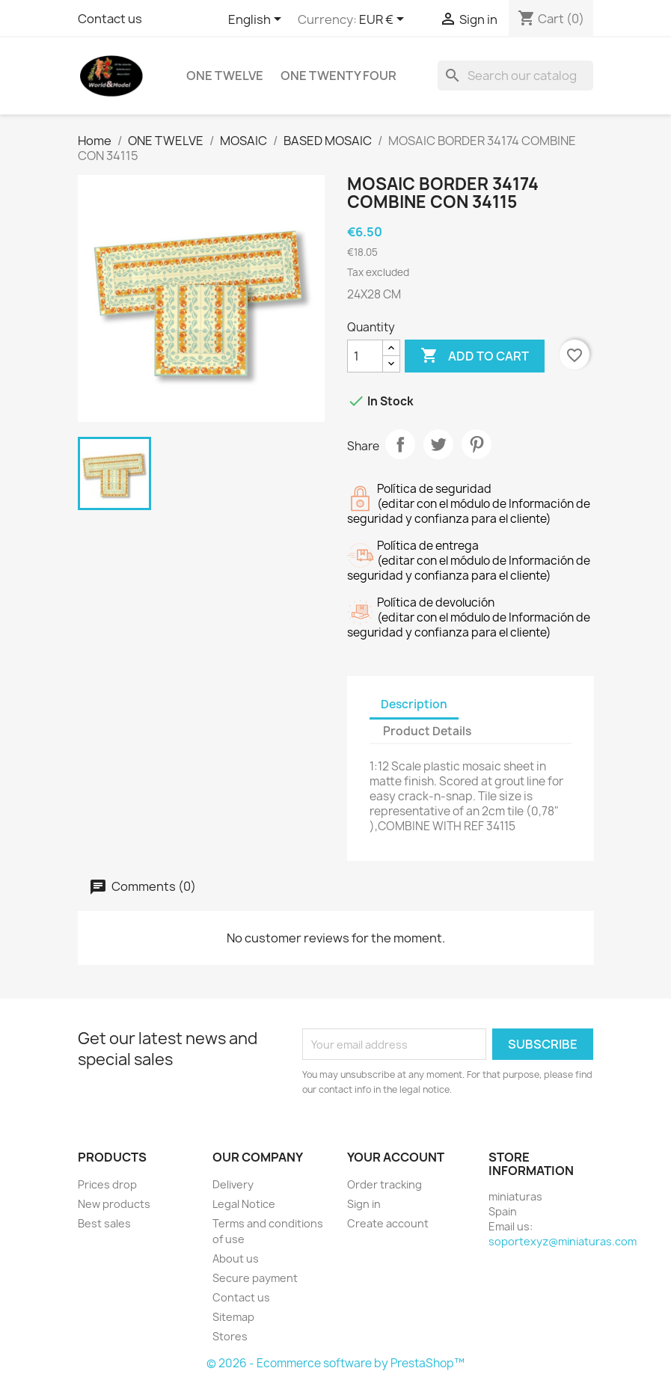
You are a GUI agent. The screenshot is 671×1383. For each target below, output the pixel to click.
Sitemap (233, 1317)
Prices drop (107, 1184)
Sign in (364, 1204)
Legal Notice (243, 1204)
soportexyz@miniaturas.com (562, 1241)
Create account (388, 1223)
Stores (230, 1336)
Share (400, 444)
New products (114, 1204)
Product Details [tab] (427, 731)
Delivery (233, 1184)
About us (235, 1258)
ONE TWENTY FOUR (338, 75)
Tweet (438, 444)
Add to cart (474, 356)
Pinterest (476, 444)
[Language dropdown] (257, 20)
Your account (395, 1157)
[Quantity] (365, 356)
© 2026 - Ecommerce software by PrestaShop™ (335, 1363)
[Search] (515, 76)
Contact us (110, 18)
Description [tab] (414, 704)
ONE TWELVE (224, 75)
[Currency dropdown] (384, 20)
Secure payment (255, 1278)
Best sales (104, 1223)
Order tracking (384, 1184)
